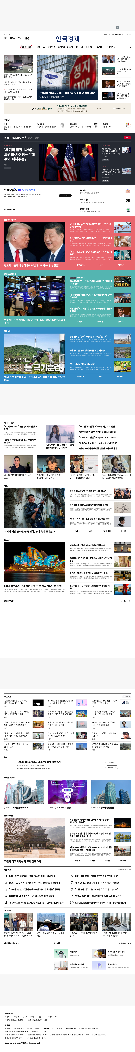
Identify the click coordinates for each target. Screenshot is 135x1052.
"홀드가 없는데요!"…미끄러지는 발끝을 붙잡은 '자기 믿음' (16, 712)
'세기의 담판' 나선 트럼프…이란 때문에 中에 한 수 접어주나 (91, 296)
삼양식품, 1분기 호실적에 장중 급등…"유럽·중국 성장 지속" (60, 745)
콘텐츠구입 (20, 1028)
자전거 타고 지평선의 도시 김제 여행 (22, 861)
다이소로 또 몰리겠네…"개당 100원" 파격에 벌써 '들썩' (32, 876)
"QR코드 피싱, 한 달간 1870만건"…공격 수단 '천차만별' (15, 702)
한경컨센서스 (81, 265)
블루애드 (41, 1017)
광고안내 (32, 1017)
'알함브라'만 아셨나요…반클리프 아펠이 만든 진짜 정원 (91, 559)
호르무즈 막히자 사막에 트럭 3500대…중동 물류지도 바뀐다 (104, 745)
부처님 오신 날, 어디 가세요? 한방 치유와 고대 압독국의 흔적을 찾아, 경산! (90, 835)
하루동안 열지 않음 (120, 108)
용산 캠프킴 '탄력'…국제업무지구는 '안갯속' (88, 336)
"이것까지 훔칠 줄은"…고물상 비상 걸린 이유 (98, 442)
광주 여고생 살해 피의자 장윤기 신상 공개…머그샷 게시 (50, 477)
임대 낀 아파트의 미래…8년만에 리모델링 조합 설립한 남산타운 (34, 378)
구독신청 (16, 1017)
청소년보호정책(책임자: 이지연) (88, 1028)
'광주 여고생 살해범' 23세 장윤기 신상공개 (104, 734)
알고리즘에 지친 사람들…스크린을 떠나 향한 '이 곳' (90, 587)
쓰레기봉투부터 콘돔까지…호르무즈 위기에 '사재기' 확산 (18, 98)
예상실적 (79, 322)
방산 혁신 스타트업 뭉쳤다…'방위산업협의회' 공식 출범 (104, 702)
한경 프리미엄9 (26, 47)
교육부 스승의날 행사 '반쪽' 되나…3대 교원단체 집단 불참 (18, 90)
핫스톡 (104, 166)
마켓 (121, 265)
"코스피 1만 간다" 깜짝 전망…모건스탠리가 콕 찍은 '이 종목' (34, 889)
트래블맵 (77, 861)
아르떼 (6, 485)
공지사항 (57, 943)
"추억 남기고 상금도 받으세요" (82, 364)
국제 (76, 47)
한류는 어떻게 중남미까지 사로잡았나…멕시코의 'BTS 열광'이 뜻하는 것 (18, 935)
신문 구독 (107, 35)
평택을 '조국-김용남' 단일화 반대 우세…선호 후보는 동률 (104, 723)
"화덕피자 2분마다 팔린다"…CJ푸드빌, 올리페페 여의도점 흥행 (17, 723)
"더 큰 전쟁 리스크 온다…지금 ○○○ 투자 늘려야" (96, 889)
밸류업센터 (120, 376)
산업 (44, 47)
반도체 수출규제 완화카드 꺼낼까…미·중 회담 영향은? (31, 265)
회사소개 (7, 1017)
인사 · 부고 (122, 943)
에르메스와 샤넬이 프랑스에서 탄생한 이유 (87, 545)
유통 (82, 47)
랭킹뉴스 (7, 869)
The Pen (7, 910)
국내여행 (92, 861)
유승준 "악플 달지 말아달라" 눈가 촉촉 (17, 477)
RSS (53, 1028)
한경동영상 (8, 601)
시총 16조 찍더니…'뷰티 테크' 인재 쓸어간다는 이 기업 (60, 723)
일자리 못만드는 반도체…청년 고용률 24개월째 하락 (123, 95)
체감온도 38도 (107, 126)
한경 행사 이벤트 (10, 943)
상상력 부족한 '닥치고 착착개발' (80, 126)
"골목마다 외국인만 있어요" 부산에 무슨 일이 (20, 441)
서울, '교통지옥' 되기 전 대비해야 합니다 (83, 934)
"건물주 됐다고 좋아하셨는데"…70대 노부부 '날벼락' (115, 934)
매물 (100, 376)
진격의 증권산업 (102, 807)
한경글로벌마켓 (10, 274)
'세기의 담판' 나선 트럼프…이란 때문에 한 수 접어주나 (123, 59)
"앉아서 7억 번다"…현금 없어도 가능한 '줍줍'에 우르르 (98, 896)
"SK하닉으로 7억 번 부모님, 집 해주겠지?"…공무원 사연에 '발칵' (36, 902)
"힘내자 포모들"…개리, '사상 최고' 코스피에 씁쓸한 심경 (83, 477)
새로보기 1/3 (126, 697)
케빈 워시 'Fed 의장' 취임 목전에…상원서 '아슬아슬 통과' (124, 83)
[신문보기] (5, 38)
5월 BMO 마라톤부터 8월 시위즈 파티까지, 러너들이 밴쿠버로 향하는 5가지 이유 (91, 849)
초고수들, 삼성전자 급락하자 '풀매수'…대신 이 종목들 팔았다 (100, 902)
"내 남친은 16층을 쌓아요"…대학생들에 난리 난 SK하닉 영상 (60, 446)
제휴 (15, 1028)
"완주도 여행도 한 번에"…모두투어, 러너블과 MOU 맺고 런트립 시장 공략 (17, 736)
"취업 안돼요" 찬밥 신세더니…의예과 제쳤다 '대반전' (97, 882)
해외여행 (107, 861)
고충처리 (24, 1017)
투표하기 (112, 762)
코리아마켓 (51, 47)
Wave (6, 540)
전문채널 (99, 47)
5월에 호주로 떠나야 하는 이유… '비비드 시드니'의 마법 (32, 585)
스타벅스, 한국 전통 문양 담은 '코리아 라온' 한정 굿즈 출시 (60, 702)
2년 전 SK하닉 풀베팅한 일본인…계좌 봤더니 (98, 448)
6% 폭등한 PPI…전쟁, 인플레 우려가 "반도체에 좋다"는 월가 (91, 282)
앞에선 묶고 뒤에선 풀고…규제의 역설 (50, 934)
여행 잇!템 (123, 861)
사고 (129, 943)
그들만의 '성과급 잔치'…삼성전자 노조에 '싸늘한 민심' (67, 93)
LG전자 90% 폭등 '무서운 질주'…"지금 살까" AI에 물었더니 (34, 882)
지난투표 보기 (112, 767)
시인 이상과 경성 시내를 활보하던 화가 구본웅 (89, 505)
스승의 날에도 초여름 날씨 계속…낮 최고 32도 (17, 745)
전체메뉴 (112, 47)
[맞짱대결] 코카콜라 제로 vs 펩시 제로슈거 (39, 762)
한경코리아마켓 (10, 219)
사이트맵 (37, 1028)
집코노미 (70, 47)
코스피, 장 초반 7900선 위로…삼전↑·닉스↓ (124, 71)
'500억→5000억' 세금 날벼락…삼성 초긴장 (20, 428)
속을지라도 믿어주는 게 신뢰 (46, 126)
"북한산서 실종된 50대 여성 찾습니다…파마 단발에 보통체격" (116, 477)
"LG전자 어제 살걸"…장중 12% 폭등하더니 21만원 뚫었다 (61, 734)
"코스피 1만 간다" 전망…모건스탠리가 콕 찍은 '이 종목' (91, 253)
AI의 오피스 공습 (59, 807)
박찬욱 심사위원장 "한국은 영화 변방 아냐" (88, 491)
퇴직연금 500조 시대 (17, 807)
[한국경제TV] (12, 38)
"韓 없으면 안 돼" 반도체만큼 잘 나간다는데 (97, 432)
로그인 (129, 35)
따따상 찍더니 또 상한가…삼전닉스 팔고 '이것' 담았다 (31, 896)
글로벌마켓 (61, 47)
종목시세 (100, 322)
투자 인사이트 (8, 145)
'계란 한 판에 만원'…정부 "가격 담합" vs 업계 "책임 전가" (17, 83)
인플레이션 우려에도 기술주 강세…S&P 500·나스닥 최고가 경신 (34, 321)
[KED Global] (27, 38)
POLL (6, 757)
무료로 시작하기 (65, 195)
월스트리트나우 (77, 278)
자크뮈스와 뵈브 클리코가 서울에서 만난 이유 (88, 573)
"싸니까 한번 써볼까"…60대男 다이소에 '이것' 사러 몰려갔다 (104, 712)
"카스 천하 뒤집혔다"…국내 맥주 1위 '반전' (97, 426)
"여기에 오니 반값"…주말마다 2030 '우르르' (97, 437)
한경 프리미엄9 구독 (117, 35)
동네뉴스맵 (80, 376)
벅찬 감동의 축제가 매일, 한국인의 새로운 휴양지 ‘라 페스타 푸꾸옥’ (90, 821)
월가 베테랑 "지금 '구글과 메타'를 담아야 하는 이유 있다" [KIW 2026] (111, 151)
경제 (38, 47)
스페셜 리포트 (9, 777)
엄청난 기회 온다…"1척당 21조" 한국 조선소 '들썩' (96, 876)
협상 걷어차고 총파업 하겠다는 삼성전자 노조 (17, 127)
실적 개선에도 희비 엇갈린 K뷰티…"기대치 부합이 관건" (91, 239)
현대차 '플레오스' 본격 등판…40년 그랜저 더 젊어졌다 (18, 76)
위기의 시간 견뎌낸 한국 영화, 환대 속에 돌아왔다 (29, 531)
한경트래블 (8, 815)
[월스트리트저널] (19, 38)
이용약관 (60, 1028)
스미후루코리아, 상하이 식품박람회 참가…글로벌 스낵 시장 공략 (60, 712)
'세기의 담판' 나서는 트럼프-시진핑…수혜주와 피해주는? (19, 154)
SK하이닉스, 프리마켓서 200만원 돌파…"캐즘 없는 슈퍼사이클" (90, 225)
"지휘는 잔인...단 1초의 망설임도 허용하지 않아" (90, 519)
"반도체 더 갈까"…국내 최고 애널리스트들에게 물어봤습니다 (111, 172)
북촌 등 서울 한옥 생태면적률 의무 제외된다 (88, 350)
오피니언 (89, 47)
